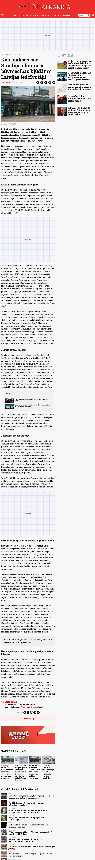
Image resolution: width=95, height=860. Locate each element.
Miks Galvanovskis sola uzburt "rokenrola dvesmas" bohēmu (28, 826)
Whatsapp (34, 707)
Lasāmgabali (45, 15)
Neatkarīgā (9, 54)
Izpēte (35, 15)
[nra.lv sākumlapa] (22, 6)
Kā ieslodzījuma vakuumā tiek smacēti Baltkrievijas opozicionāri (26, 840)
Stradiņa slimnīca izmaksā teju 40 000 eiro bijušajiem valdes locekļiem (34, 771)
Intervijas (16, 15)
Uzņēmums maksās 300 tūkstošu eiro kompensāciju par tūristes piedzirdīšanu (32, 405)
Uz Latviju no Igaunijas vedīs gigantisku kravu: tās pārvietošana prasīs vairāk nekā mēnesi (79, 64)
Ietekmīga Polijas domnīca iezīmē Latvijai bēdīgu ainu (32, 400)
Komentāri (27, 15)
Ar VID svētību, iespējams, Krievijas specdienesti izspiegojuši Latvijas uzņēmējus (31, 797)
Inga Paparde (5, 82)
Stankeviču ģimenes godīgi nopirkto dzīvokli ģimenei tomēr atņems (80, 86)
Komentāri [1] (28, 719)
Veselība (56, 15)
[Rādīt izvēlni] (2, 15)
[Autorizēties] (92, 15)
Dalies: (19, 712)
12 (25, 805)
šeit (29, 642)
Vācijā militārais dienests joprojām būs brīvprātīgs (26, 818)
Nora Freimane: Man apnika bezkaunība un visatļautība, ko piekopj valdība (28, 811)
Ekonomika (65, 15)
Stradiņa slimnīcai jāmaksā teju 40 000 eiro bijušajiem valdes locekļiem (48, 771)
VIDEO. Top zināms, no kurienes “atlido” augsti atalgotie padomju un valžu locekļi (79, 111)
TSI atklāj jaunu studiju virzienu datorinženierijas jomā (31, 847)
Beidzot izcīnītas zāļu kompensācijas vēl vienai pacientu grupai (30, 855)
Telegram (24, 707)
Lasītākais (66, 55)
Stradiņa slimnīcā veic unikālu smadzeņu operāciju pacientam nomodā (7, 771)
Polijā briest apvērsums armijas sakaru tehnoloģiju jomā (26, 804)
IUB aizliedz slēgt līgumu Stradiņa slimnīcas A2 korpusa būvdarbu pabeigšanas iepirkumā (21, 772)
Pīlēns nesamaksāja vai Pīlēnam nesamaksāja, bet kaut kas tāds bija (31, 833)
